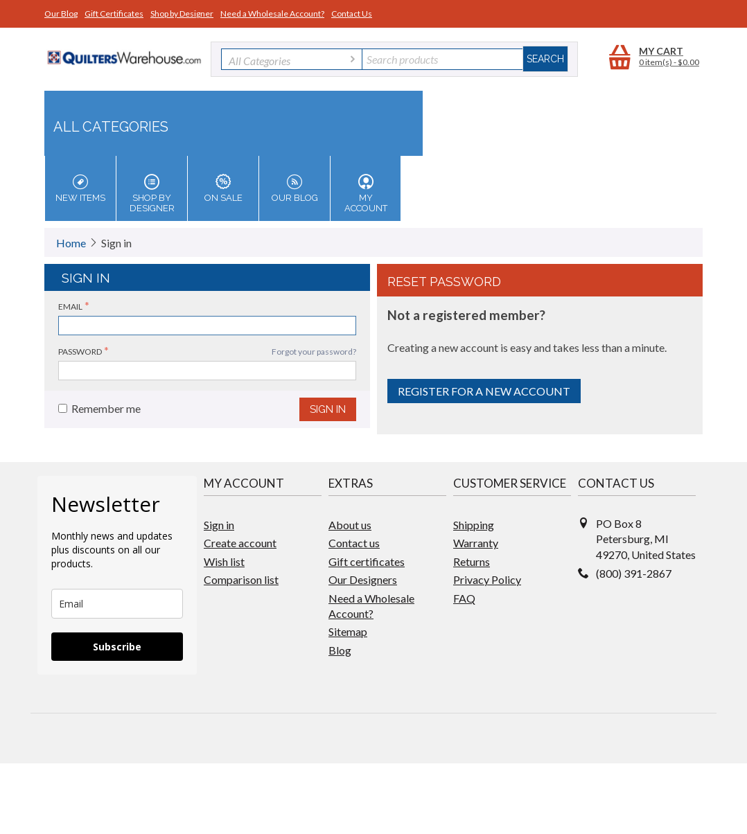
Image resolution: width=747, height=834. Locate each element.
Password (80, 351)
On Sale (223, 188)
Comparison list (241, 579)
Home (71, 242)
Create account (240, 542)
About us (349, 524)
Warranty (475, 542)
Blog (339, 650)
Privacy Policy (487, 579)
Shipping (473, 524)
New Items (80, 188)
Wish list (224, 561)
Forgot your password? (314, 351)
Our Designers (362, 579)
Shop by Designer (181, 13)
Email (70, 306)
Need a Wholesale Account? (272, 13)
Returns (471, 561)
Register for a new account (484, 391)
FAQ (464, 598)
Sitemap (347, 631)
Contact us (354, 542)
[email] (117, 604)
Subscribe (117, 646)
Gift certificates (366, 561)
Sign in (328, 409)
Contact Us (351, 13)
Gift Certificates (114, 13)
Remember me (99, 408)
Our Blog (61, 13)
